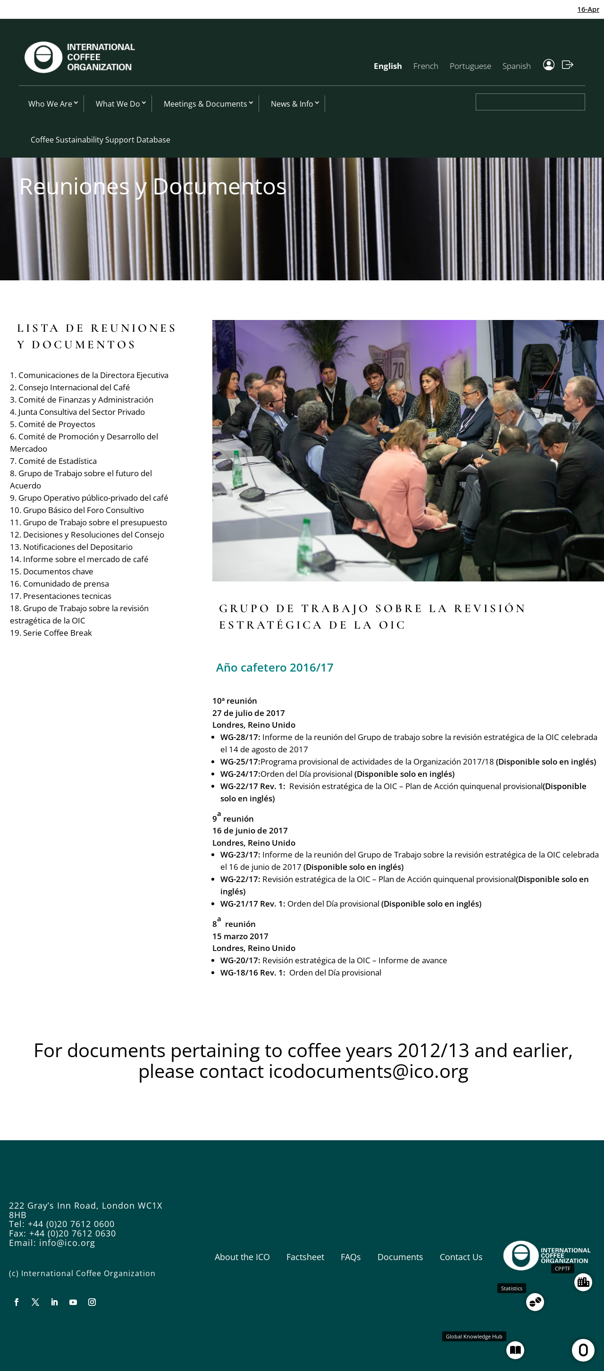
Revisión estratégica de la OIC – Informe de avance (354, 960)
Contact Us (461, 1256)
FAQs (351, 1256)
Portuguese (470, 65)
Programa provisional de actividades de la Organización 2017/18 (377, 761)
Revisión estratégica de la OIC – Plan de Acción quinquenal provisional (416, 786)
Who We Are (50, 104)
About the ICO (242, 1256)
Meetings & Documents (205, 104)
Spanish (517, 65)
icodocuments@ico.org (368, 1071)
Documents (400, 1256)
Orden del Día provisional (306, 773)
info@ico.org (67, 1242)
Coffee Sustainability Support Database (100, 140)
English (388, 65)
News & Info (292, 104)
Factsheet (305, 1256)
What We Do (118, 104)
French (425, 65)
